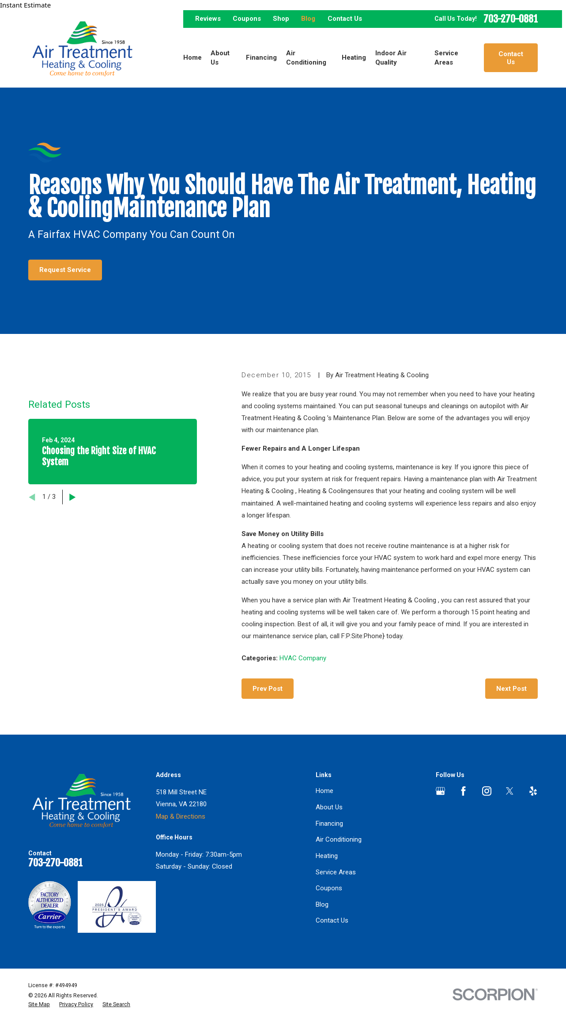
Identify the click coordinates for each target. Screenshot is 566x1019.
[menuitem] (39, 1004)
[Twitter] (509, 791)
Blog (308, 19)
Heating (327, 856)
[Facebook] (463, 791)
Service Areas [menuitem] (446, 57)
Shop (281, 19)
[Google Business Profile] (440, 791)
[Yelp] (533, 791)
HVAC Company (302, 658)
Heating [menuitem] (354, 57)
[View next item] (72, 497)
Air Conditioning (339, 839)
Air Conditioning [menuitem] (306, 57)
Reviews (208, 19)
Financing (329, 823)
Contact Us (345, 19)
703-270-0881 (510, 19)
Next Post (511, 689)
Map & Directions (180, 816)
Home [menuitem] (192, 57)
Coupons (247, 19)
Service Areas (336, 872)
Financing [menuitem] (261, 57)
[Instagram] (486, 791)
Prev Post (268, 689)
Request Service (65, 270)
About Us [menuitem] (220, 57)
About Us (329, 807)
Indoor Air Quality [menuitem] (391, 57)
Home (324, 791)
